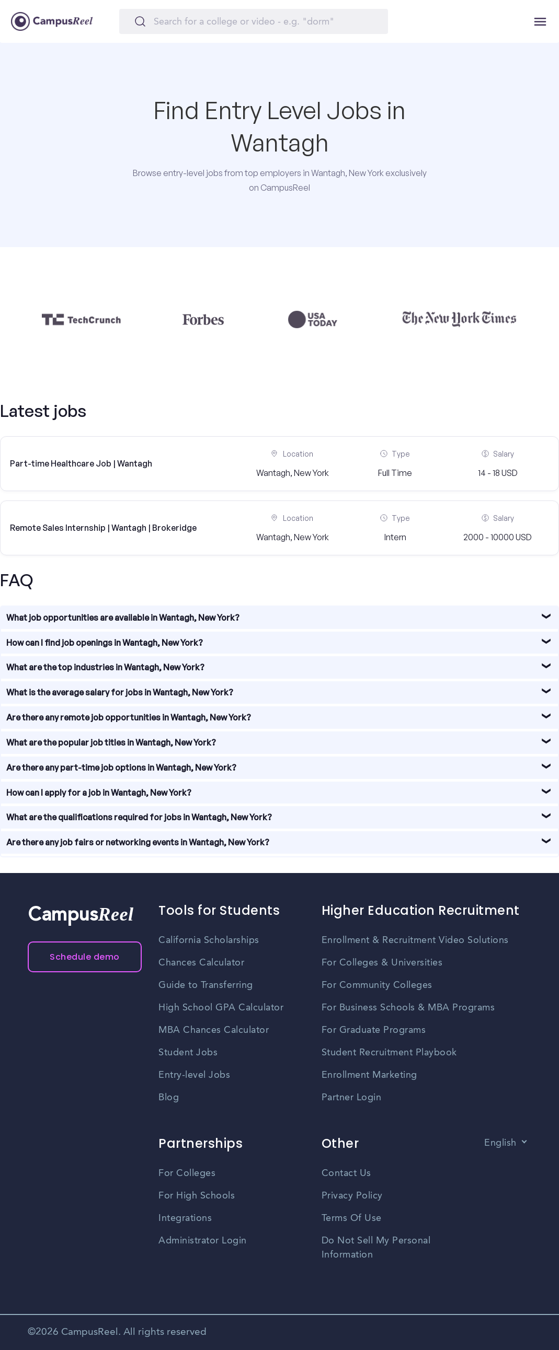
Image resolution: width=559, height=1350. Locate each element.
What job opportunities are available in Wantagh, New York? (122, 617)
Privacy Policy (352, 1196)
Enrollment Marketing (369, 1075)
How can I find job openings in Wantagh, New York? (104, 642)
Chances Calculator (201, 963)
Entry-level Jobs (194, 1075)
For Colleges (186, 1173)
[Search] (253, 21)
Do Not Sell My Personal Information (376, 1248)
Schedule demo (85, 957)
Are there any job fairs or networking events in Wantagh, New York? (137, 842)
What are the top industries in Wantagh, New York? (105, 667)
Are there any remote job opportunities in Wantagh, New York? (128, 717)
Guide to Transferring (205, 985)
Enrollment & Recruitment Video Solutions (415, 940)
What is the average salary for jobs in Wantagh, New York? (119, 692)
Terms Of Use (352, 1218)
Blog (168, 1097)
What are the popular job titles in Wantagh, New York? (111, 742)
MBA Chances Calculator (213, 1030)
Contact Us (346, 1173)
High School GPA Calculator (220, 1008)
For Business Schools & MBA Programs (408, 1008)
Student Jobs (188, 1052)
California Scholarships (208, 940)
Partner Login (352, 1097)
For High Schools (196, 1196)
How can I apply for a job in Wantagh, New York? (98, 792)
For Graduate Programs (374, 1030)
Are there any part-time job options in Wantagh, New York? (121, 767)
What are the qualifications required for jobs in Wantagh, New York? (139, 817)
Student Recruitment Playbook (389, 1052)
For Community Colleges (377, 985)
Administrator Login (202, 1241)
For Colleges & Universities (382, 963)
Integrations (185, 1218)
